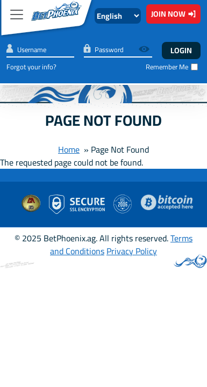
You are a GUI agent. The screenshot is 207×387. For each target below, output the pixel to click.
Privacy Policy (131, 251)
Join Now (173, 13)
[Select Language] (118, 16)
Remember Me (167, 67)
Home (69, 149)
